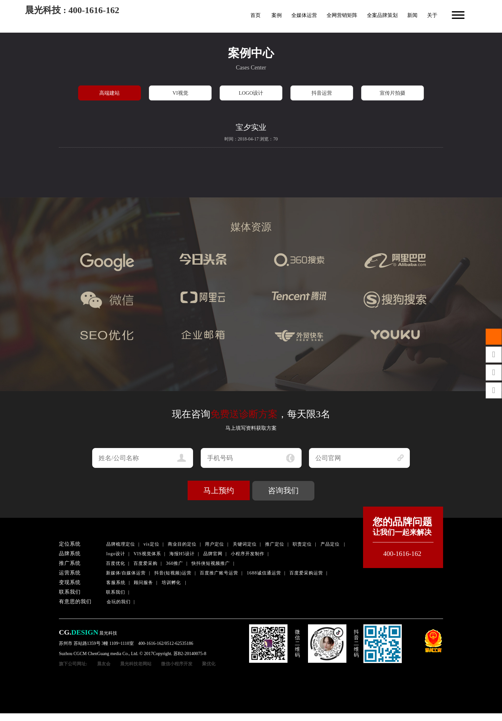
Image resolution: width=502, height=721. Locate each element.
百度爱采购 (146, 563)
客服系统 (115, 582)
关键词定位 (245, 544)
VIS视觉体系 (147, 553)
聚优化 (208, 663)
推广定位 (274, 544)
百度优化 (115, 563)
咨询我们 (283, 490)
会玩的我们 (119, 601)
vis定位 (151, 544)
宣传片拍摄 (392, 93)
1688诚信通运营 (264, 573)
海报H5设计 (182, 553)
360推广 (174, 563)
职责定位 (302, 544)
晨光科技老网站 (135, 663)
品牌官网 (213, 553)
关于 (432, 15)
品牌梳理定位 (120, 544)
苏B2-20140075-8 (190, 653)
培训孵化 (171, 582)
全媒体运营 (304, 15)
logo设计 (115, 553)
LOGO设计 (251, 93)
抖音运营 (322, 93)
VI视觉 (180, 93)
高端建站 (109, 93)
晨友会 (103, 663)
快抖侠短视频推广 (210, 563)
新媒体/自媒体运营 (126, 573)
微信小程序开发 (176, 663)
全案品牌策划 (382, 15)
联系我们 (115, 592)
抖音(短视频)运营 (172, 573)
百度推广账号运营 (219, 573)
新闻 (412, 15)
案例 (276, 15)
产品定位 (330, 544)
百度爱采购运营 (306, 573)
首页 (255, 15)
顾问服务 (143, 582)
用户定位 (214, 544)
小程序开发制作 (247, 553)
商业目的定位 (182, 544)
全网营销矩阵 (342, 15)
